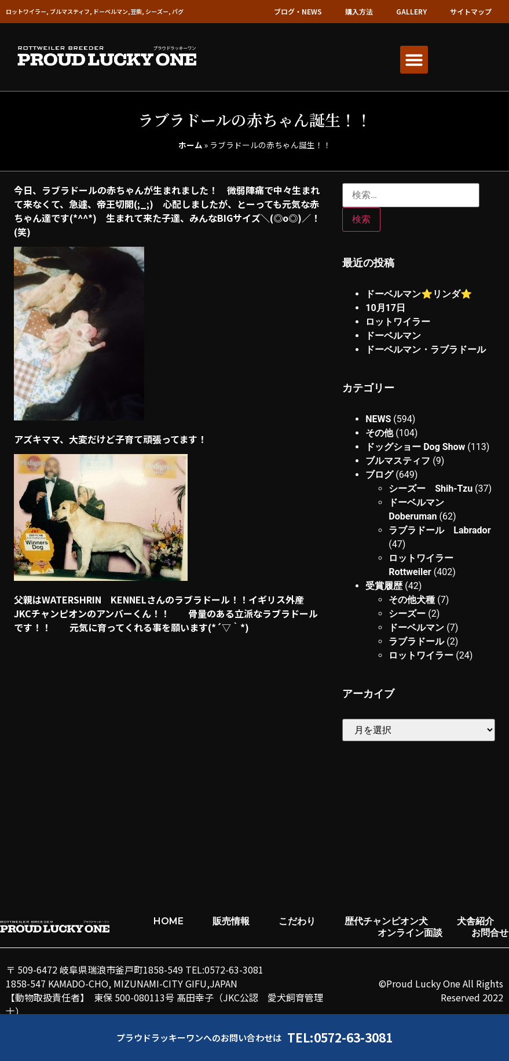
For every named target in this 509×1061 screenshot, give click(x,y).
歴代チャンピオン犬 (386, 921)
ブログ (379, 474)
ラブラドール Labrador (439, 530)
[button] (414, 60)
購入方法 (359, 11)
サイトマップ (471, 11)
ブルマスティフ (397, 460)
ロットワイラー (397, 321)
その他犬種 (412, 599)
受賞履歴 (383, 585)
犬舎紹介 (475, 921)
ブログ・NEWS (298, 11)
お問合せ (489, 932)
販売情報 (231, 921)
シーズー (407, 613)
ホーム (190, 145)
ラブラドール (416, 641)
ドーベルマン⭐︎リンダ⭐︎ (418, 293)
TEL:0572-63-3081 (340, 1037)
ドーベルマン (393, 335)
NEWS (378, 419)
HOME (168, 921)
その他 (379, 432)
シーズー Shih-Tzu (431, 488)
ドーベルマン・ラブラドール (425, 349)
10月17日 (385, 307)
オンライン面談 (410, 932)
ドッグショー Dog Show (415, 446)
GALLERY (411, 11)
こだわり (297, 921)
